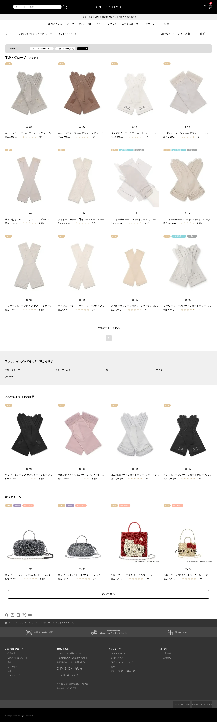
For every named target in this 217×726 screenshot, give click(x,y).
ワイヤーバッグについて (120, 663)
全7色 (29, 569)
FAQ (7, 671)
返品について (11, 663)
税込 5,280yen (11, 310)
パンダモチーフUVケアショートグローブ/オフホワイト (139, 133)
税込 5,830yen (117, 137)
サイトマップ (11, 676)
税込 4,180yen (117, 223)
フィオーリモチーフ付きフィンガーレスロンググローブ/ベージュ (145, 306)
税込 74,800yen (119, 579)
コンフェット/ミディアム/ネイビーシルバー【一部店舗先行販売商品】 (44, 575)
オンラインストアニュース (121, 671)
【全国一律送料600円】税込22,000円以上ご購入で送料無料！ (108, 17)
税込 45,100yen (172, 579)
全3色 (29, 127)
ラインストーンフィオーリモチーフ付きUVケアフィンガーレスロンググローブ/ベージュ (104, 306)
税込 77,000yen (13, 579)
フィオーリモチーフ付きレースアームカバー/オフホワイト (89, 219)
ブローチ (9, 376)
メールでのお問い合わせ (68, 654)
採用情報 (164, 658)
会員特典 (9, 654)
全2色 (135, 127)
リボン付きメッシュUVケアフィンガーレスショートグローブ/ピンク (95, 475)
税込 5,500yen (64, 310)
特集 (111, 667)
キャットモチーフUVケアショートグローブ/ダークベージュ (89, 133)
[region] (29, 94)
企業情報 (164, 654)
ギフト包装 (10, 667)
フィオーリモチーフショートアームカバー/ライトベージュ (142, 219)
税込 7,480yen (169, 223)
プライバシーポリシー (176, 705)
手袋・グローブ (47, 34)
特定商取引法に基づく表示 (200, 705)
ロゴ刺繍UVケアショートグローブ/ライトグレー (137, 475)
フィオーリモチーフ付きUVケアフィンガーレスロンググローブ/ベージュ (43, 306)
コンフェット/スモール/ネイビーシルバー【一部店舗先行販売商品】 (96, 575)
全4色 (135, 300)
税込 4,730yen (11, 137)
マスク (159, 370)
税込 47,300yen (66, 579)
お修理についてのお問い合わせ (71, 658)
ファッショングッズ (28, 34)
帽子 (108, 370)
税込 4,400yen (169, 137)
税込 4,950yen (64, 223)
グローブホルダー (64, 370)
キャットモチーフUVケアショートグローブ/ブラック (34, 475)
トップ (11, 34)
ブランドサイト (116, 654)
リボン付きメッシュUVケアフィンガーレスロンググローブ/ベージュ (41, 219)
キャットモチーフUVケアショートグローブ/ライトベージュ (36, 133)
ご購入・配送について (15, 658)
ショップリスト (116, 658)
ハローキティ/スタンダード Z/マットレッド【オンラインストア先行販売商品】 (154, 575)
